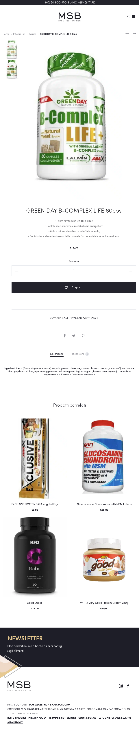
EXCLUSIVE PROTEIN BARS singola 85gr (35, 504)
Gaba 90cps (34, 603)
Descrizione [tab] (57, 354)
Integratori (19, 34)
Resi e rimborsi (16, 717)
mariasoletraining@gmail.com (49, 704)
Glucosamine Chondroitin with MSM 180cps (104, 504)
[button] (17, 271)
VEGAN (94, 318)
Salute (32, 34)
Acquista (74, 287)
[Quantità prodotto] (74, 271)
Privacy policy (37, 717)
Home (6, 34)
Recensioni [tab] (80, 354)
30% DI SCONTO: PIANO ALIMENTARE (69, 2)
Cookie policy (87, 717)
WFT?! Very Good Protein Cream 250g (104, 603)
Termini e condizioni (62, 717)
